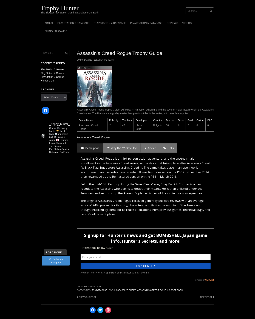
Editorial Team (105, 60)
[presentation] (90, 148)
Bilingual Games (56, 31)
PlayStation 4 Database (110, 23)
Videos (187, 23)
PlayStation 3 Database (73, 23)
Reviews (172, 23)
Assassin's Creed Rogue (151, 290)
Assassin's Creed (126, 290)
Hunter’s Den (48, 80)
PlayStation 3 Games (52, 76)
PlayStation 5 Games (52, 69)
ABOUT (49, 23)
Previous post (87, 297)
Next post (206, 297)
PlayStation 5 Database (146, 23)
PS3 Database (99, 290)
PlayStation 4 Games (52, 73)
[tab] (90, 148)
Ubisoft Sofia (175, 290)
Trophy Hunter (60, 8)
